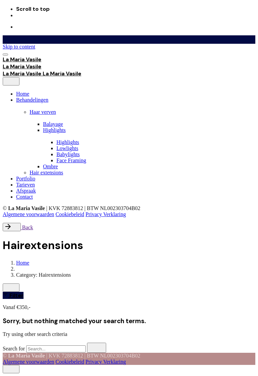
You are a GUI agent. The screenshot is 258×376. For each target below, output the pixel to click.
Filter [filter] (13, 295)
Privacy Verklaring (106, 214)
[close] (11, 81)
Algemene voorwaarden (28, 214)
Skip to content (19, 46)
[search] (96, 348)
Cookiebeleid (69, 214)
